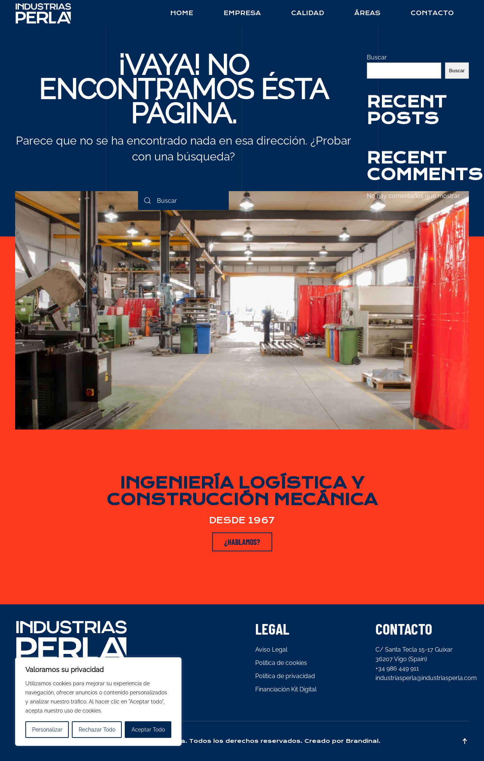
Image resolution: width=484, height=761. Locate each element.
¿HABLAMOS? (242, 541)
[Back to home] (43, 13)
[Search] (183, 200)
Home (181, 13)
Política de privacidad (285, 676)
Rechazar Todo (97, 730)
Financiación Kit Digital (285, 689)
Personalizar (47, 730)
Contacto (432, 13)
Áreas (367, 13)
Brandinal (362, 741)
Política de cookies (281, 662)
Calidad (307, 13)
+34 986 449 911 (397, 668)
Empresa (242, 13)
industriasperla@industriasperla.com (426, 678)
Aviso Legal (271, 649)
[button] (465, 741)
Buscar (377, 57)
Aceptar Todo (148, 730)
